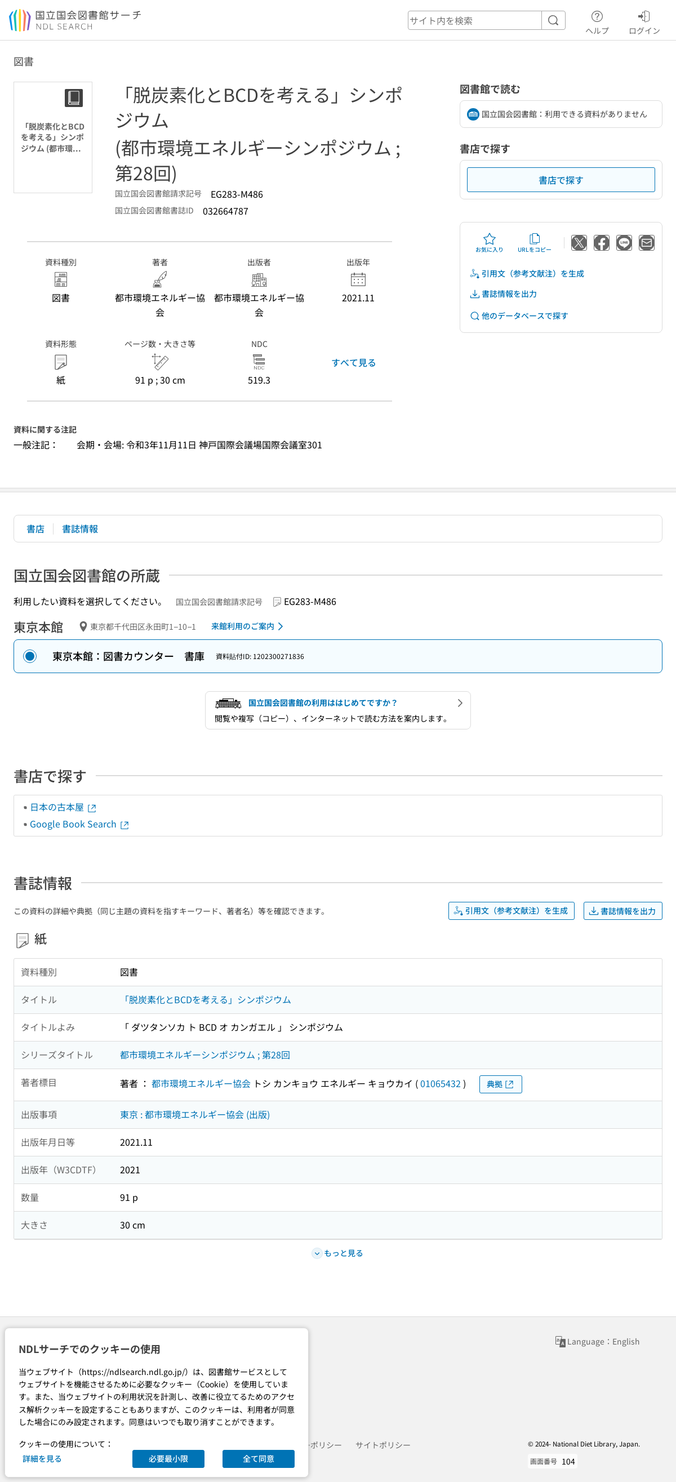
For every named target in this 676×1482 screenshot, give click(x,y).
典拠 (501, 1084)
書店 (35, 528)
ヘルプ (597, 20)
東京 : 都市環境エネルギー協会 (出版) (195, 1114)
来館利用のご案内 (249, 626)
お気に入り (489, 242)
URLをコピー (535, 242)
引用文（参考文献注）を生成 (526, 273)
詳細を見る (42, 1458)
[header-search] (487, 20)
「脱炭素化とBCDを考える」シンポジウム (205, 999)
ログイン (644, 20)
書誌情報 (80, 528)
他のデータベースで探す (518, 316)
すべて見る (353, 362)
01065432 (440, 1083)
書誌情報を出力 (503, 294)
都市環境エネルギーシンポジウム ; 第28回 (205, 1054)
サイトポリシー (383, 1444)
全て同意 (258, 1458)
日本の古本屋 (63, 806)
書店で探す (561, 179)
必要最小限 (168, 1458)
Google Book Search (80, 823)
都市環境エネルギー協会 (201, 1083)
